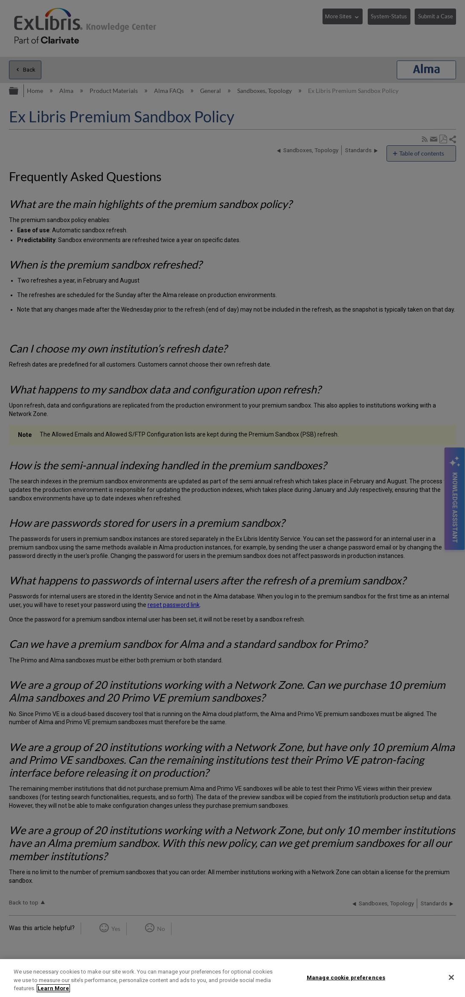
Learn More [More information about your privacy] (53, 988)
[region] (232, 978)
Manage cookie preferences (346, 977)
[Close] (451, 977)
